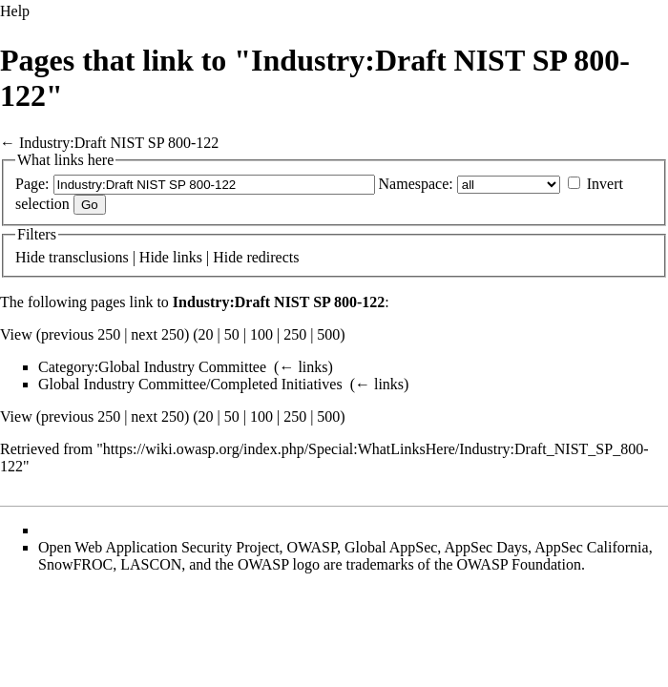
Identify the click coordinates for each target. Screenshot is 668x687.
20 (206, 334)
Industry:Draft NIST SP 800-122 (119, 143)
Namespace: (416, 184)
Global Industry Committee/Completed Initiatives (190, 384)
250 (294, 334)
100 (261, 334)
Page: (32, 184)
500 (328, 334)
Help (15, 11)
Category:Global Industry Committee (152, 367)
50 (232, 334)
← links (303, 367)
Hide (30, 257)
